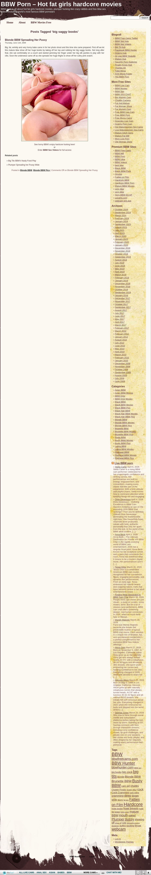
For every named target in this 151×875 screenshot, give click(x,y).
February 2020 (122, 242)
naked (132, 815)
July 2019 (119, 263)
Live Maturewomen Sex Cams (129, 130)
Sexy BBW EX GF (123, 195)
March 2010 (120, 354)
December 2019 (122, 248)
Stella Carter (121, 467)
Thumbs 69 (120, 68)
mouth (123, 815)
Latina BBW (120, 446)
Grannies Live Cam (124, 121)
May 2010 (119, 348)
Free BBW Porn (122, 115)
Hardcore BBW (122, 180)
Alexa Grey (120, 647)
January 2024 (121, 221)
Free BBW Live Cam (124, 112)
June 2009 (120, 381)
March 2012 (120, 331)
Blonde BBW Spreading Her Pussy (26, 40)
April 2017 (120, 322)
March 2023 (120, 236)
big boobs (117, 772)
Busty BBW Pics (122, 443)
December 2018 (122, 283)
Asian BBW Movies (124, 393)
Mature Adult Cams (124, 133)
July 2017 (119, 313)
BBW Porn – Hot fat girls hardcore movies (61, 4)
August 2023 (121, 227)
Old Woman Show (123, 142)
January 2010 (121, 360)
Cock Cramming (120, 792)
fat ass (126, 800)
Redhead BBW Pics (124, 458)
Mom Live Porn (122, 139)
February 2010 (122, 357)
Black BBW (120, 168)
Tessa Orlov (120, 567)
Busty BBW (120, 437)
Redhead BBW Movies (126, 455)
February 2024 (122, 218)
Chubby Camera (123, 100)
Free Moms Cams (123, 118)
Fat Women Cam (123, 109)
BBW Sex (119, 91)
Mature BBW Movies (124, 186)
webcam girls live (123, 201)
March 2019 (120, 274)
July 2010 (119, 343)
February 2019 (122, 277)
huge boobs (117, 808)
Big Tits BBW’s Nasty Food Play (22, 161)
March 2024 (120, 215)
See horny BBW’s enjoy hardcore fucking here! (54, 144)
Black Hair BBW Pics (125, 416)
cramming (118, 795)
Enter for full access (54, 150)
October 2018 (121, 289)
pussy (129, 819)
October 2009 (121, 369)
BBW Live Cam (122, 85)
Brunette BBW (122, 428)
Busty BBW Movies (124, 440)
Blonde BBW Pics (41, 170)
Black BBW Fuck (123, 171)
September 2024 (123, 212)
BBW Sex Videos (123, 44)
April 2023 (120, 233)
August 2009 (121, 375)
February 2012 (122, 334)
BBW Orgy (120, 396)
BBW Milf (119, 153)
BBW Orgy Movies (123, 399)
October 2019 (121, 254)
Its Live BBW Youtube (125, 56)
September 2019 (123, 257)
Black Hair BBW (122, 411)
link (148, 824)
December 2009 (122, 363)
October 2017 (121, 304)
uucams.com (121, 198)
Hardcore (133, 804)
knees (117, 812)
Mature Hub (120, 59)
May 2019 (119, 269)
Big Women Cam (123, 97)
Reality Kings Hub (123, 65)
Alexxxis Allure (122, 680)
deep (127, 795)
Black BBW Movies (124, 405)
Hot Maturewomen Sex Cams (129, 127)
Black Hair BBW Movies (126, 413)
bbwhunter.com (123, 767)
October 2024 (121, 209)
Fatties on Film (122, 177)
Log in (92, 857)
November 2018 (122, 286)
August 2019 (121, 260)
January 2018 (121, 295)
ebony (120, 800)
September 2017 (123, 307)
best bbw (119, 165)
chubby (134, 786)
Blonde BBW (26, 170)
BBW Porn (120, 156)
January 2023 (121, 239)
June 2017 (120, 316)
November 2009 (122, 366)
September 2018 (123, 292)
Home (10, 22)
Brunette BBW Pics (124, 434)
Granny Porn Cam (123, 124)
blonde (120, 776)
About (22, 22)
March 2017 (120, 325)
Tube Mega (120, 71)
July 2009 (119, 378)
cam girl (125, 786)
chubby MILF (132, 790)
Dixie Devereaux (123, 499)
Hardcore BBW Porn (124, 183)
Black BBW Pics (122, 408)
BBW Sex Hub (122, 41)
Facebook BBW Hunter (126, 50)
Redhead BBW (122, 452)
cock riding (134, 793)
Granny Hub (121, 53)
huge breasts (131, 808)
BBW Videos (121, 162)
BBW (117, 754)
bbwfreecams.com (125, 759)
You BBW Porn (122, 77)
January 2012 (121, 337)
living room (124, 812)
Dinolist (118, 174)
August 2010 (121, 340)
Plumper (118, 819)
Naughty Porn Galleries (126, 62)
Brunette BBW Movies (125, 431)
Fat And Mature (122, 103)
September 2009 (123, 372)
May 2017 (119, 319)
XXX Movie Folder (123, 74)
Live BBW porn (124, 463)
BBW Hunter (123, 763)
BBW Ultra (120, 159)
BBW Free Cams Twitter (126, 38)
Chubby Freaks (119, 789)
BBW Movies (121, 88)
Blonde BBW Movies (125, 422)
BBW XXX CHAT (123, 94)
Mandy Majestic (122, 620)
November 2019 (122, 251)
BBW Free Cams (123, 150)
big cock (127, 772)
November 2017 (122, 301)
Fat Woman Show (123, 106)
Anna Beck (120, 534)
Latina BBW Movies (124, 449)
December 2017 (122, 298)
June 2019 (120, 266)
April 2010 (120, 351)
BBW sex (137, 768)
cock (140, 789)
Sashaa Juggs (122, 712)
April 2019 (120, 271)
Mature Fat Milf (122, 136)
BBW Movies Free (41, 22)
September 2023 (123, 224)
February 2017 (122, 328)
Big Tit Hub (120, 47)
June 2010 (120, 346)
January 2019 (121, 280)
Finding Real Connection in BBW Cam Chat (127, 595)
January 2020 (121, 245)
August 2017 (121, 310)
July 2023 (119, 230)
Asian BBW (120, 390)
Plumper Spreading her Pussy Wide (23, 165)
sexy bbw (119, 189)
